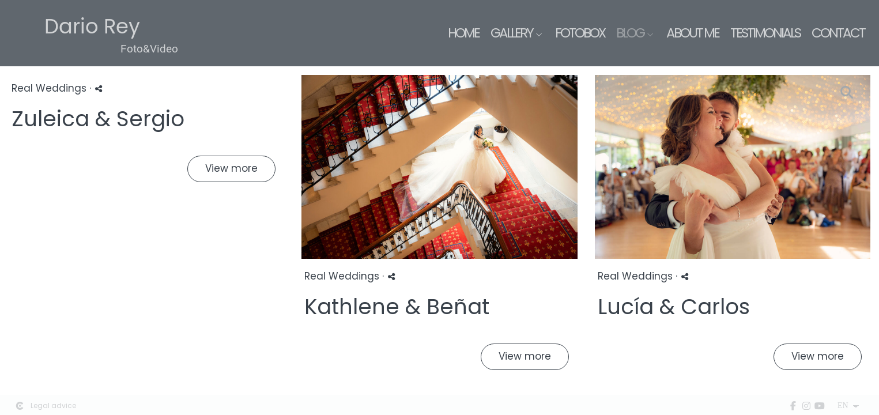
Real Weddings (49, 88)
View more (231, 168)
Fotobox (580, 33)
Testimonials (765, 33)
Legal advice (53, 405)
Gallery (512, 33)
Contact (838, 33)
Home (463, 33)
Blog (630, 33)
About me (692, 33)
